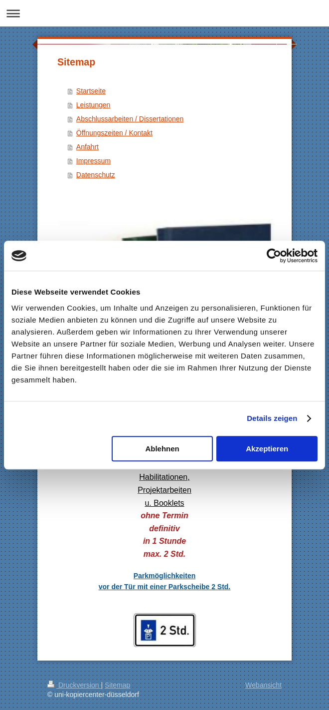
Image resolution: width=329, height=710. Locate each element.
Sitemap (117, 685)
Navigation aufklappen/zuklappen (164, 13)
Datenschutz (95, 175)
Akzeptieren (267, 448)
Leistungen (93, 105)
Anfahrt (87, 147)
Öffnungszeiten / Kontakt (114, 133)
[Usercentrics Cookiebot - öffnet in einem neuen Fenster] (274, 255)
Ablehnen (162, 448)
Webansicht (263, 685)
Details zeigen (272, 418)
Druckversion (74, 685)
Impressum (93, 161)
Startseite (91, 91)
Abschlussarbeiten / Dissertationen (130, 119)
